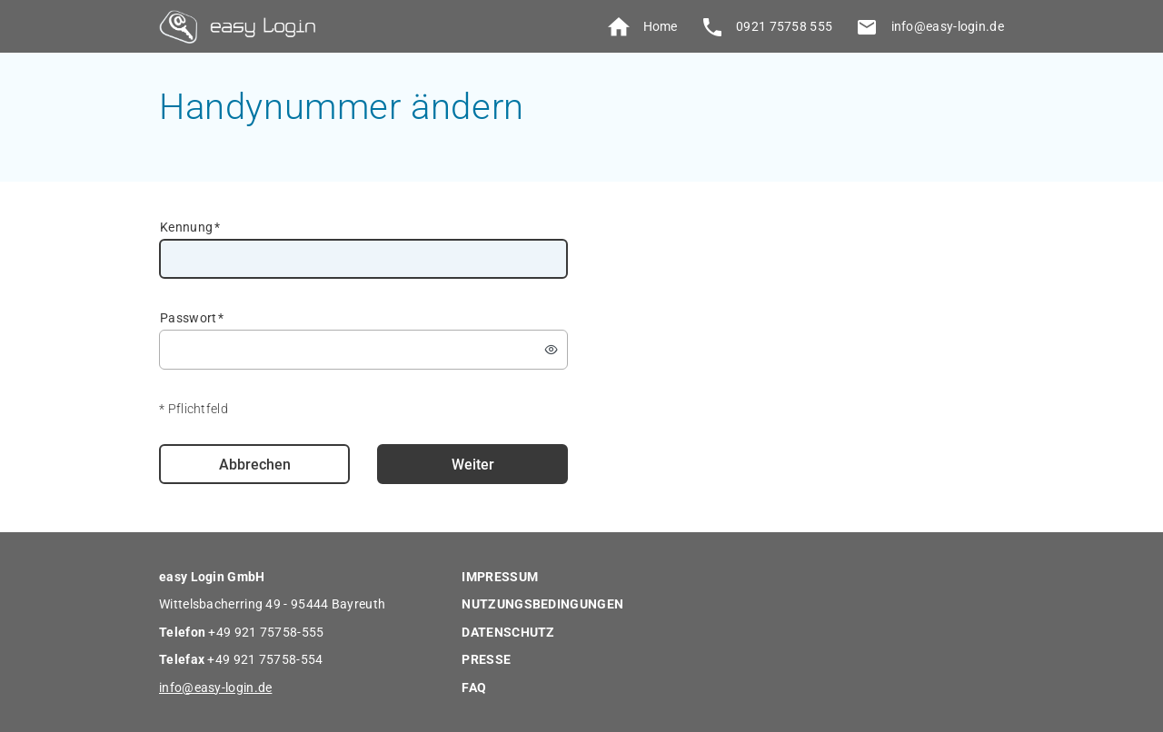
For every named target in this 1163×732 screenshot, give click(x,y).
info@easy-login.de (927, 26)
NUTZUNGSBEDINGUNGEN (542, 604)
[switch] (551, 349)
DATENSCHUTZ (508, 632)
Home (640, 27)
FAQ (474, 687)
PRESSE (486, 659)
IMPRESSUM (500, 576)
